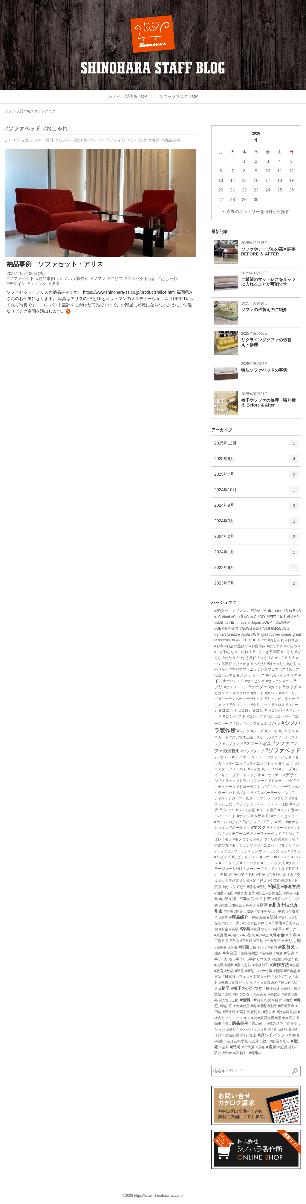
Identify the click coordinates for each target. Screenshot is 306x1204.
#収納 (249, 911)
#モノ (227, 839)
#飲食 (227, 1053)
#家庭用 (220, 935)
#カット (257, 693)
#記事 (272, 1030)
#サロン (236, 724)
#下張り (292, 869)
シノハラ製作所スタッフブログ (30, 111)
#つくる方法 (285, 658)
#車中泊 (292, 1035)
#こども (287, 652)
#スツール (280, 737)
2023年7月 (256, 585)
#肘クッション (248, 1030)
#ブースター (246, 798)
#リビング (137, 140)
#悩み (289, 953)
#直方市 (269, 1012)
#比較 (227, 994)
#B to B (289, 611)
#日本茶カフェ (234, 977)
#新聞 (278, 971)
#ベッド (260, 804)
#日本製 (253, 977)
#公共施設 (274, 893)
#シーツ (271, 731)
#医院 (238, 911)
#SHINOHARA (267, 628)
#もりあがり (287, 664)
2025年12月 (256, 445)
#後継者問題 (249, 953)
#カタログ (241, 693)
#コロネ (260, 710)
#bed (226, 617)
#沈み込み (258, 994)
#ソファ (96, 140)
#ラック (220, 851)
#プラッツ (266, 798)
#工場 (291, 934)
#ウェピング (255, 681)
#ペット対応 (246, 810)
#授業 (229, 965)
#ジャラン (287, 731)
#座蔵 (233, 947)
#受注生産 (263, 911)
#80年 (255, 611)
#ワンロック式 (273, 863)
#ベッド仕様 (278, 804)
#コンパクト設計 (38, 140)
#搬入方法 (243, 965)
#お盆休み (257, 646)
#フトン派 (227, 798)
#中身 (260, 875)
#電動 (271, 1047)
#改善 (294, 965)
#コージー (283, 716)
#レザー (266, 857)
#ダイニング (236, 763)
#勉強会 (249, 905)
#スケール (262, 737)
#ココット (228, 710)
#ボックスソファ (258, 821)
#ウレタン (274, 681)
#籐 (225, 1024)
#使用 (241, 887)
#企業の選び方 (280, 881)
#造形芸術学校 (236, 1041)
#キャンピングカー (280, 699)
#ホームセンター (284, 816)
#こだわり (243, 652)
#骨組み (255, 1053)
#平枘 (258, 941)
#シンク (243, 731)
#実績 (233, 929)
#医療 (228, 911)
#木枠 (265, 977)
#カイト (275, 687)
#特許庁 (226, 1006)
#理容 (262, 1006)
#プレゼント (243, 804)
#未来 (223, 983)
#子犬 (287, 923)
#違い (264, 1041)
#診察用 (284, 1030)
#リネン (294, 851)
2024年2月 (256, 538)
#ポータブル (240, 828)
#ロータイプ (229, 863)
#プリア (281, 798)
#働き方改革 (245, 893)
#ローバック (250, 863)
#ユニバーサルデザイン (280, 845)
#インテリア (287, 675)
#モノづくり (243, 839)
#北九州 (277, 905)
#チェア (286, 763)
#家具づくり (262, 929)
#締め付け (258, 1024)
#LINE (229, 622)
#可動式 (278, 911)
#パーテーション (274, 793)
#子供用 (275, 923)
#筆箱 (291, 1018)
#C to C (250, 617)
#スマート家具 (257, 743)
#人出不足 (248, 881)
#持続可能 (290, 959)
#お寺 (219, 646)
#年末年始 (272, 941)
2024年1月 (256, 554)
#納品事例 (171, 140)
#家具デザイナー (286, 929)
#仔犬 (262, 881)
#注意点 (274, 994)
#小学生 (262, 935)
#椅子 (224, 988)
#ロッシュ (282, 857)
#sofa (245, 634)
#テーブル (269, 769)
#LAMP (293, 617)
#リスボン (278, 851)
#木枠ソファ (282, 977)
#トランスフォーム (252, 781)
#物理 (288, 1000)
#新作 (239, 971)
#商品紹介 (238, 917)
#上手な (278, 869)
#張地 (272, 947)
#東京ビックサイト (244, 983)
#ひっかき (241, 664)
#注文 (286, 994)
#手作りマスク (259, 959)
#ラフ (233, 851)
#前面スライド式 (255, 898)
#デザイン (116, 140)
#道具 (253, 1041)
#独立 (245, 1006)
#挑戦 (219, 965)
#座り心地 (291, 940)
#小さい (234, 935)
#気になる (241, 994)
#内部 (223, 899)
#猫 (253, 1006)
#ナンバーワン (282, 787)
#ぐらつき (292, 646)
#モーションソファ (245, 845)
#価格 (251, 887)
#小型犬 (248, 935)
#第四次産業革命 (271, 1018)
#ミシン (289, 834)
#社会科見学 (287, 1012)
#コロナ (245, 710)
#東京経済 (269, 983)
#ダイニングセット (262, 763)
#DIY (262, 617)
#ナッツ (261, 786)
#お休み (291, 640)
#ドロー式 (245, 787)
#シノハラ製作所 (72, 140)
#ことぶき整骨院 (266, 652)
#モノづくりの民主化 (271, 839)
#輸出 (219, 1041)
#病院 (241, 1012)
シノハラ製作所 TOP (127, 96)
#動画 (262, 905)
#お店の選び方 (236, 646)
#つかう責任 (246, 658)
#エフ (288, 681)
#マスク (258, 827)
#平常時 (246, 941)
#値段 (229, 893)
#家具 (245, 928)
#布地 (234, 941)
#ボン (279, 822)
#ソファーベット (248, 757)
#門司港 (248, 1047)
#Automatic (271, 610)
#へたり (258, 663)
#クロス (278, 705)
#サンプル (252, 724)
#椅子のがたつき (247, 988)
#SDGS (246, 628)
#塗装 (272, 917)
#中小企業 (236, 875)
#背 (264, 1030)
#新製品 (290, 971)
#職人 (230, 1030)
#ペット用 (286, 810)
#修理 (273, 886)
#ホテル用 (260, 815)
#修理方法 (290, 886)
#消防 (223, 1000)
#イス (271, 675)
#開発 (260, 1047)
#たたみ (229, 658)
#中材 (250, 875)
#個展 (219, 893)
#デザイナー (272, 775)
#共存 (288, 893)
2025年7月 (256, 476)
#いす (262, 640)
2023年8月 (256, 570)
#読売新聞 (231, 1035)
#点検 (233, 1000)
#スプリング (233, 744)
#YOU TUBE (246, 640)
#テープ (285, 769)
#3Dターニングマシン (232, 611)
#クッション (240, 705)
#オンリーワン (235, 687)
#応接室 (266, 953)
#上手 (266, 869)
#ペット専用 (267, 810)
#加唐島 (235, 905)
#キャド (257, 699)
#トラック (228, 781)
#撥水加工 (261, 965)
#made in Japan (248, 622)
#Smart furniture (227, 634)
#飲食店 (240, 1052)
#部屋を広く (280, 1041)
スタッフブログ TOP (178, 96)
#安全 (223, 929)
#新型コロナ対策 (259, 971)
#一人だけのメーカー (243, 869)
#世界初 (220, 875)
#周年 (223, 917)
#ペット (227, 809)
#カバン (271, 693)
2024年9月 (256, 507)
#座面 (243, 947)
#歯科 (285, 989)
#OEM (267, 622)
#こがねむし (224, 652)
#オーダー (257, 686)
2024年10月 (256, 492)
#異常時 (229, 1012)
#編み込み (275, 1024)
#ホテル (243, 816)
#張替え (286, 946)
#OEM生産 (282, 622)
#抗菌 (276, 959)
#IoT (281, 616)
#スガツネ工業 (241, 737)
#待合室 (230, 953)
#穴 (254, 1018)
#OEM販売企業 (226, 628)
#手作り (239, 959)
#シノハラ (270, 723)
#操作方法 (279, 964)
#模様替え (272, 989)
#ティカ (254, 769)
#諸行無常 (248, 1035)
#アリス (12, 140)
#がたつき (275, 646)
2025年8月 (256, 461)
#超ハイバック (271, 1035)
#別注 (233, 899)
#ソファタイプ (252, 751)
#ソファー (222, 757)
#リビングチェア (245, 857)
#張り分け (258, 947)
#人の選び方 (229, 881)
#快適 (154, 140)
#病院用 (254, 1011)
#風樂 (282, 1047)
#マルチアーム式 (236, 834)
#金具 (224, 1047)
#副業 (223, 905)
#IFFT (271, 617)
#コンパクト (234, 716)
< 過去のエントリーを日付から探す (256, 211)
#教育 (219, 971)
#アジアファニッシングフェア (254, 669)
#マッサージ (277, 828)
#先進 (260, 893)
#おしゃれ (55, 129)
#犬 (236, 1006)
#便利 (262, 887)
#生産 (272, 1006)
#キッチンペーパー (234, 699)
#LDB (218, 622)
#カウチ (290, 686)
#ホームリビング (227, 822)
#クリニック (261, 705)
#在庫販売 (258, 917)
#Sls (285, 628)
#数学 (229, 971)
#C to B (237, 617)
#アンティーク (250, 675)
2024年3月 (256, 523)
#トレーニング (281, 781)
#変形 (283, 917)
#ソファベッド (22, 129)
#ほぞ (271, 664)
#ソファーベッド (278, 757)
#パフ (255, 793)
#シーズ (257, 731)
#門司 (235, 1047)
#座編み (220, 947)
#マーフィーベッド (266, 834)
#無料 (245, 1000)
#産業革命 (286, 1006)
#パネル (243, 793)
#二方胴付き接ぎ (279, 875)
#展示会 (277, 934)
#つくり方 (266, 658)
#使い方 (229, 887)
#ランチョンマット (253, 851)
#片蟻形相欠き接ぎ (267, 1000)
